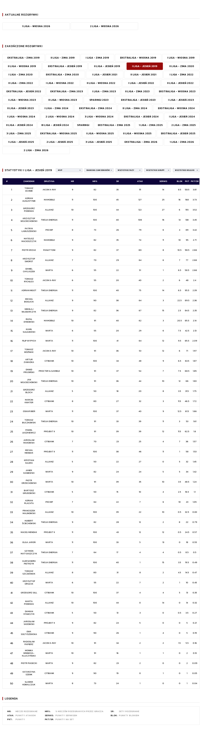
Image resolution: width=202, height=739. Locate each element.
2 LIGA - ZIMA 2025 (183, 125)
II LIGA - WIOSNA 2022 (101, 83)
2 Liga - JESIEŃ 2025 (60, 142)
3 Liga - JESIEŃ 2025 (99, 142)
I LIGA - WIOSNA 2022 (60, 83)
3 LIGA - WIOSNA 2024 (99, 116)
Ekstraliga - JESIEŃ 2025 (178, 133)
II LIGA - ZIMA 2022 (20, 83)
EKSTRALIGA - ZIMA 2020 (62, 74)
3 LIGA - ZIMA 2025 (18, 133)
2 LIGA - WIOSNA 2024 (60, 116)
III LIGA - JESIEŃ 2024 (55, 125)
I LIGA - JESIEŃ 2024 (182, 116)
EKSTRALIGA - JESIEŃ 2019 (65, 66)
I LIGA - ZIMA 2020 (21, 74)
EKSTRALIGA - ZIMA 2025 (114, 125)
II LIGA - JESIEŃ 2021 (143, 74)
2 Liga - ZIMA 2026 (36, 150)
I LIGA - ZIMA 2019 (97, 58)
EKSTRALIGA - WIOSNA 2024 (176, 108)
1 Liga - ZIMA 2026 (182, 142)
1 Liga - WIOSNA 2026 (36, 26)
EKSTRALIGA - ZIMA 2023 (66, 91)
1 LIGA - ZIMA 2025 (151, 125)
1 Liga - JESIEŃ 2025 (21, 142)
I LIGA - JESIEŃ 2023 (181, 100)
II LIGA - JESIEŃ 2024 (19, 125)
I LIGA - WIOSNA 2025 (100, 133)
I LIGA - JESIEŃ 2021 (104, 74)
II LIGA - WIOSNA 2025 (137, 133)
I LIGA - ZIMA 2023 (104, 91)
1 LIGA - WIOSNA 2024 (21, 116)
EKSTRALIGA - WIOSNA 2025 (58, 133)
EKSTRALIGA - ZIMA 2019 (23, 58)
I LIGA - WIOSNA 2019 (181, 58)
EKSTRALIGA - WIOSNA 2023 (177, 91)
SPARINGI (83, 125)
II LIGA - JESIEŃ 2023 (20, 108)
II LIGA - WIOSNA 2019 (22, 66)
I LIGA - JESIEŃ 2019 (144, 66)
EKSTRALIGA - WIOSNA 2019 (138, 58)
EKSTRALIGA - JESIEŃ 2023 (138, 100)
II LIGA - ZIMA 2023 (137, 91)
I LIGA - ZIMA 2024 (56, 108)
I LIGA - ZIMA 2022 (181, 74)
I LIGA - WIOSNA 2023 (22, 100)
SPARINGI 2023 (99, 100)
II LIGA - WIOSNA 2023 (62, 100)
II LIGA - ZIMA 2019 (63, 58)
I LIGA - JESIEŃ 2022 (141, 83)
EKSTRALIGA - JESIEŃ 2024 (141, 116)
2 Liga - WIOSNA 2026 (104, 26)
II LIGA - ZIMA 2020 (181, 66)
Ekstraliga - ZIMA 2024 (95, 108)
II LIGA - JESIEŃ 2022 (180, 83)
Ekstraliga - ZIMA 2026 (141, 142)
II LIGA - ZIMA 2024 (135, 108)
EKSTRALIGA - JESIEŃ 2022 (23, 91)
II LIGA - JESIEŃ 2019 (107, 66)
